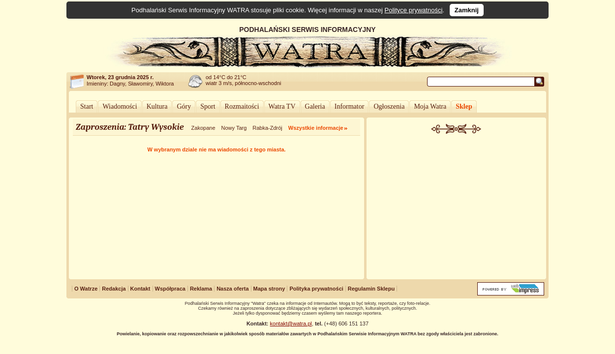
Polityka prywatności (316, 289)
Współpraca (170, 289)
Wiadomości (119, 106)
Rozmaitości (242, 106)
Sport (207, 106)
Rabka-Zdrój (267, 128)
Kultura (157, 106)
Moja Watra (430, 106)
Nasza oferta (232, 289)
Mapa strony (269, 289)
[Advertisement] (456, 207)
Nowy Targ (234, 128)
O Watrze (85, 289)
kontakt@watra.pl (291, 323)
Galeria (315, 106)
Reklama (201, 289)
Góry (184, 106)
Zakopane (203, 128)
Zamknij (467, 10)
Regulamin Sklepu (371, 289)
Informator (350, 106)
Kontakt (140, 289)
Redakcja (113, 289)
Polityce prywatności (414, 10)
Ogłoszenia (388, 106)
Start (86, 106)
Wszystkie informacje (315, 128)
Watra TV (282, 106)
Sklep (464, 106)
